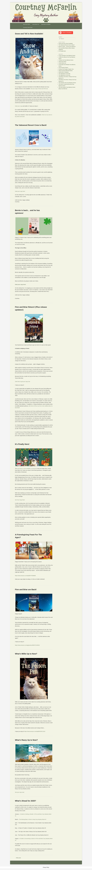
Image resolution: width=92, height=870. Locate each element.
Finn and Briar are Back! (26, 589)
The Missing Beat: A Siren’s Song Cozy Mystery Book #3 (32, 819)
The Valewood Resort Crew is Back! (31, 125)
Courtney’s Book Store (27, 27)
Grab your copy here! (20, 191)
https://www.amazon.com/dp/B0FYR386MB (25, 575)
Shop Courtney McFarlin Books (66, 70)
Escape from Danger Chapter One (66, 69)
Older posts (18, 857)
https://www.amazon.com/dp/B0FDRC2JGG (34, 731)
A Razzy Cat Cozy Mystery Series (66, 60)
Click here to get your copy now (22, 381)
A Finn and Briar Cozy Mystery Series (67, 55)
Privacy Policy (46, 867)
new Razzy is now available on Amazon (26, 468)
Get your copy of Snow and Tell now (39, 88)
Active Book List (35, 24)
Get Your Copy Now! (20, 499)
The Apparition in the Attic (64, 73)
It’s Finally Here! (22, 444)
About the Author (26, 24)
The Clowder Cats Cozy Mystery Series (67, 82)
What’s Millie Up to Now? (26, 654)
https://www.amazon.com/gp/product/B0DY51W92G (27, 645)
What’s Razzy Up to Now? (26, 740)
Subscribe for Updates (46, 24)
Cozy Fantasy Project (63, 67)
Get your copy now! (19, 792)
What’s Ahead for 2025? (25, 801)
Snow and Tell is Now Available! (29, 34)
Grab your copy (18, 106)
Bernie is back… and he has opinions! (67, 46)
